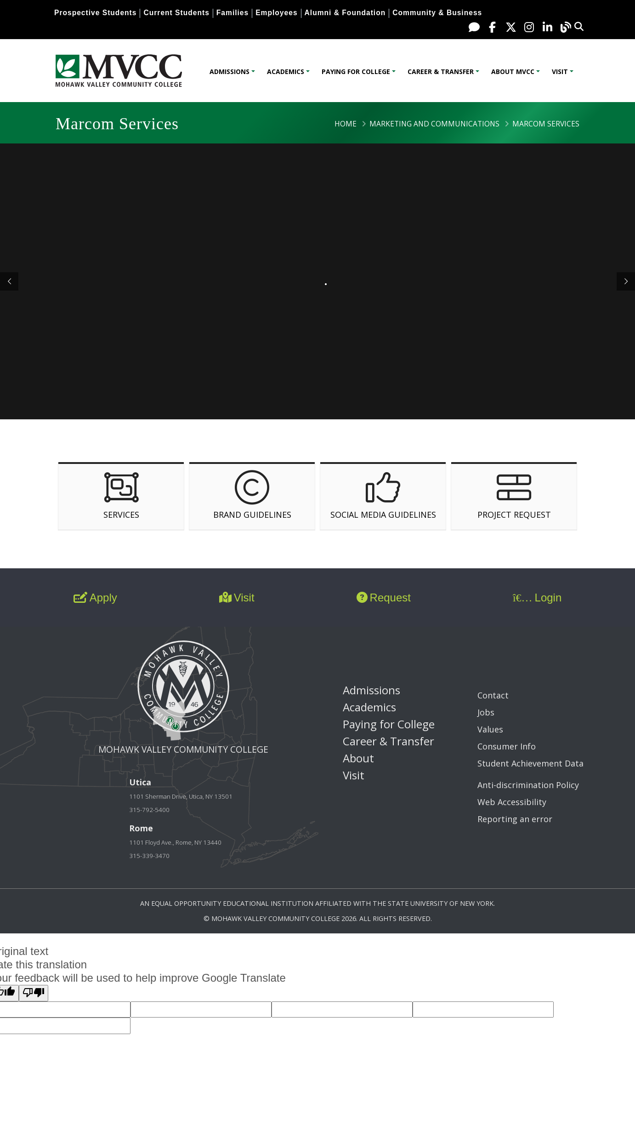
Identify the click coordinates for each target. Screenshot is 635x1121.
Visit (560, 71)
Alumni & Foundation (345, 13)
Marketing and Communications (434, 124)
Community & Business (437, 13)
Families (232, 13)
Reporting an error (514, 818)
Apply (95, 597)
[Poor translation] (33, 993)
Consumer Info (506, 746)
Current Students (176, 13)
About (358, 758)
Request (384, 597)
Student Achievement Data (530, 763)
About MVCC (512, 71)
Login (537, 597)
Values (490, 729)
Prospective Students (95, 13)
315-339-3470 (149, 856)
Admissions (229, 71)
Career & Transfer (441, 71)
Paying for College (356, 71)
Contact (493, 695)
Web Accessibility (511, 801)
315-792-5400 (149, 810)
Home (346, 124)
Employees (276, 13)
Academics (285, 71)
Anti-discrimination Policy (528, 784)
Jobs (485, 712)
